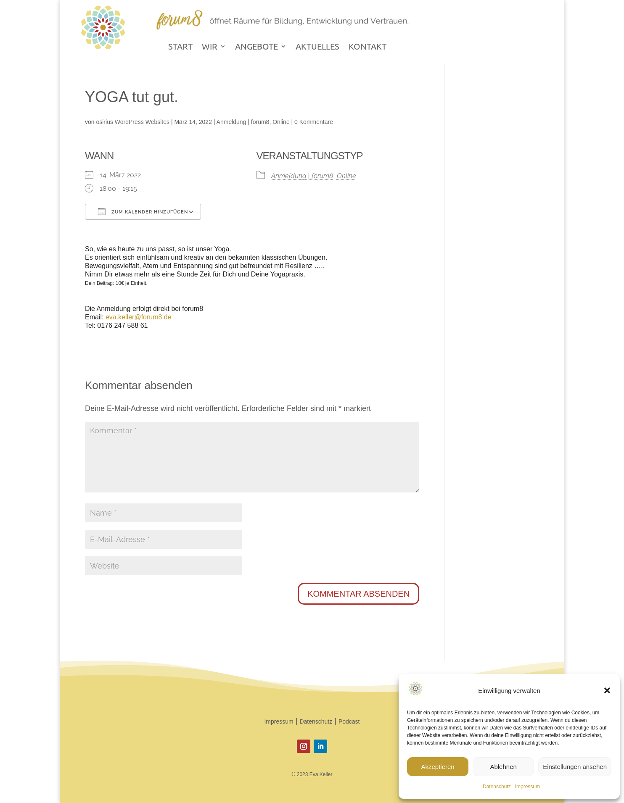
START (180, 47)
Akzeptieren (437, 766)
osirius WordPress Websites (132, 121)
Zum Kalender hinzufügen (143, 211)
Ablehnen (503, 766)
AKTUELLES (317, 47)
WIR (209, 47)
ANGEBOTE (256, 47)
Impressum (527, 787)
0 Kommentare (313, 121)
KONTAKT (367, 47)
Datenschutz (497, 787)
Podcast (349, 721)
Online (280, 121)
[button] (607, 690)
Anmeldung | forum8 (243, 121)
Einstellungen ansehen (575, 766)
